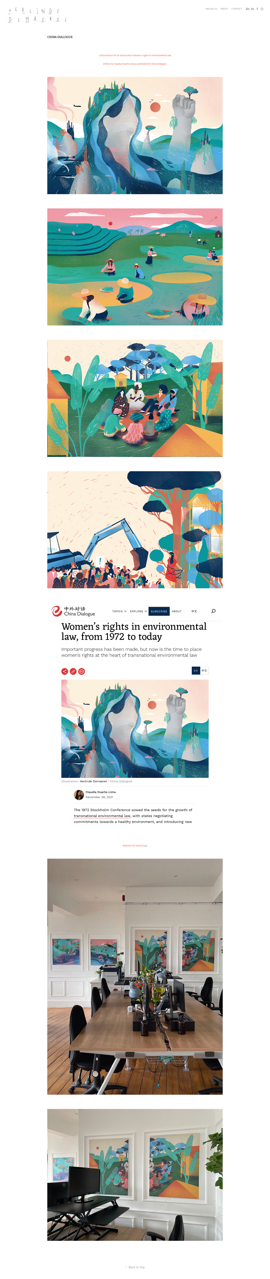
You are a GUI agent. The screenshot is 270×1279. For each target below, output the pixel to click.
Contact (236, 8)
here (145, 845)
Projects (211, 9)
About (224, 8)
